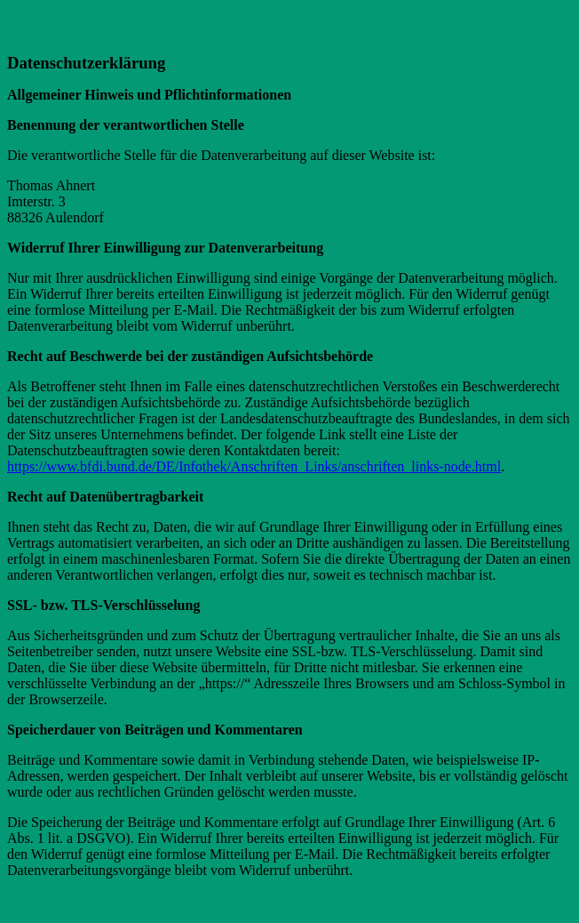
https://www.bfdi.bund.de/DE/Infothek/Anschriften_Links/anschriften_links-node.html (254, 466)
